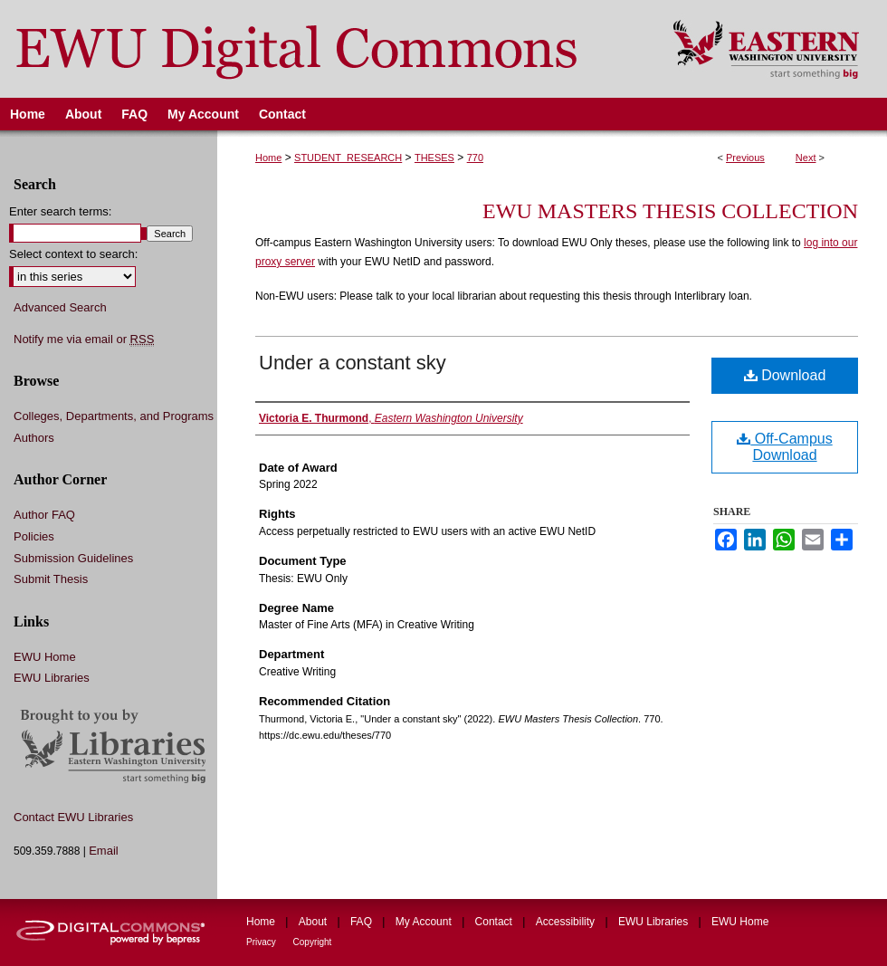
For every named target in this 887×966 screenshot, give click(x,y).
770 (475, 157)
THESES (434, 157)
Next (806, 157)
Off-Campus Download (784, 447)
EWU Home (45, 657)
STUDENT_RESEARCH (348, 157)
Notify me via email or (84, 339)
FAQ (362, 921)
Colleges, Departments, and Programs (114, 416)
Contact (495, 921)
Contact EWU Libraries (73, 817)
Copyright (312, 942)
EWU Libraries (52, 677)
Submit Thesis (51, 579)
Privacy (262, 942)
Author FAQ (44, 514)
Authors (34, 438)
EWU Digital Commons (324, 49)
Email (104, 850)
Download (785, 375)
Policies (34, 536)
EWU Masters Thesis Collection (670, 211)
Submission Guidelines (73, 558)
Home (268, 157)
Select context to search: (73, 254)
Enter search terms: (60, 211)
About (314, 921)
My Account (425, 921)
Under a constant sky (352, 362)
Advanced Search (60, 307)
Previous (745, 157)
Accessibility (567, 921)
